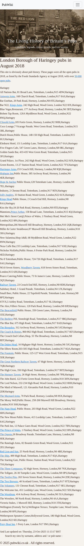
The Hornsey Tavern (10, 374)
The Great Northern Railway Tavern (18, 361)
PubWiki (7, 4)
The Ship (4, 455)
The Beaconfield (8, 310)
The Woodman (7, 494)
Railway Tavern (8, 284)
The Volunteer (7, 485)
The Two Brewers (9, 481)
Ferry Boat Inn (7, 524)
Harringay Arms (8, 169)
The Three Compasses (11, 468)
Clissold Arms (7, 122)
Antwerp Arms (7, 96)
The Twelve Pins (8, 477)
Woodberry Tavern (30, 267)
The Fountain (7, 353)
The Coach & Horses (10, 331)
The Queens (6, 434)
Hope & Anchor (8, 182)
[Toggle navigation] (77, 5)
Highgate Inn (6, 173)
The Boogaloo (7, 327)
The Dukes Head (8, 344)
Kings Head (6, 199)
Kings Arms (16, 105)
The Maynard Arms (10, 396)
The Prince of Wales (10, 430)
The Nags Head (8, 408)
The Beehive (6, 319)
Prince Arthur (17, 212)
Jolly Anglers (6, 195)
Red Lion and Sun (9, 451)
